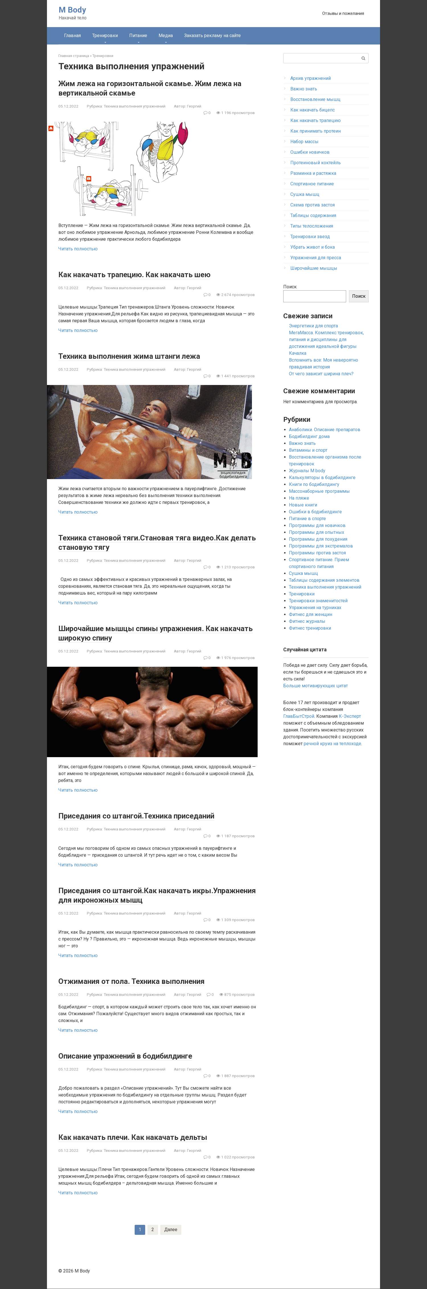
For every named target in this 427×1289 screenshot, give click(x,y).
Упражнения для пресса (315, 257)
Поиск (290, 286)
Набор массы (304, 141)
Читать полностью (78, 249)
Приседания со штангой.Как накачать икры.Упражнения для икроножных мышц (147, 895)
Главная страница (73, 56)
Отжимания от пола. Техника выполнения (145, 981)
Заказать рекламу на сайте (212, 35)
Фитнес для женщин (310, 614)
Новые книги (303, 505)
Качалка (297, 353)
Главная (72, 35)
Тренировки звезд (310, 236)
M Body (72, 10)
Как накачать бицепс (312, 110)
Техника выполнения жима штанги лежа (143, 356)
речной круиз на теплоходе (332, 743)
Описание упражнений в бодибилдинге (139, 1056)
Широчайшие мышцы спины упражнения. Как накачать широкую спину (154, 633)
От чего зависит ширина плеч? (321, 373)
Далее (171, 1230)
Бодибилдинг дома (309, 436)
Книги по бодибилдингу (314, 484)
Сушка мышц (304, 194)
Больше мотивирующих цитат (315, 685)
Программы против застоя (317, 553)
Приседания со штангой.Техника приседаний (151, 815)
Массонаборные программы (319, 491)
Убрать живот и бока (312, 247)
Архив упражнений (310, 78)
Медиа (166, 35)
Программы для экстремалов (321, 546)
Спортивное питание (312, 184)
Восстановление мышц (315, 99)
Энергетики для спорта (313, 326)
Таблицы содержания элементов (324, 580)
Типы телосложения (311, 226)
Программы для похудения (318, 539)
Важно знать (303, 89)
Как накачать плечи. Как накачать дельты (145, 1137)
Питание (138, 35)
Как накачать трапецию (315, 120)
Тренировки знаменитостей (318, 600)
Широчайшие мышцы (313, 268)
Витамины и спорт (308, 450)
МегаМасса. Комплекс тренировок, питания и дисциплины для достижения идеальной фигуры (326, 339)
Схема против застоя (312, 205)
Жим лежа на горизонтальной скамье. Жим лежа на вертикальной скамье (148, 88)
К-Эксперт (350, 716)
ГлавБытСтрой (298, 716)
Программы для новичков (317, 525)
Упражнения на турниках (315, 607)
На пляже (299, 498)
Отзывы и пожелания (343, 13)
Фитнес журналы (307, 621)
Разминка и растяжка (313, 173)
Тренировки (105, 35)
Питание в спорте (307, 518)
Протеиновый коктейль (315, 162)
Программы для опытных (316, 532)
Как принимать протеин (315, 131)
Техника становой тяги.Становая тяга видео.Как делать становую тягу (136, 542)
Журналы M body (307, 470)
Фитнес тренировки (310, 628)
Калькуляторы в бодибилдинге (322, 477)
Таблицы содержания (313, 215)
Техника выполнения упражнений (134, 106)
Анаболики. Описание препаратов (324, 429)
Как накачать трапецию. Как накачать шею (147, 274)
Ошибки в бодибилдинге (315, 511)
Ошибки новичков (310, 152)
